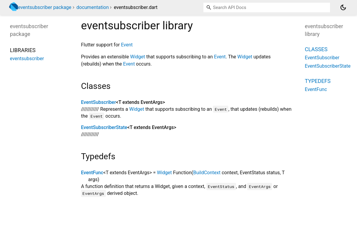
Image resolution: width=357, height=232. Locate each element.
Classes (316, 49)
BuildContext (206, 172)
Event (127, 45)
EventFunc (92, 172)
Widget (137, 57)
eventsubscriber (27, 58)
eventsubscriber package (44, 7)
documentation (92, 7)
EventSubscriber (98, 102)
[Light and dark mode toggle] (343, 7)
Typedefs (318, 81)
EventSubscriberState (104, 127)
